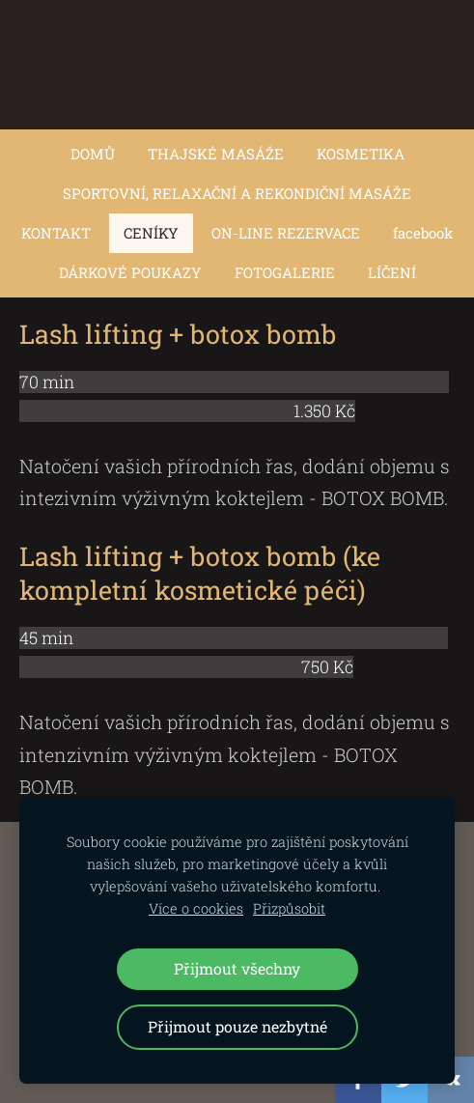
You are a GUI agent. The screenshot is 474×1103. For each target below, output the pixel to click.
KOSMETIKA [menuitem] (360, 153)
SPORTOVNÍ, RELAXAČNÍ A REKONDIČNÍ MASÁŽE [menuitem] (237, 193)
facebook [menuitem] (423, 232)
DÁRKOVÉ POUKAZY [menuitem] (130, 272)
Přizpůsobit (289, 908)
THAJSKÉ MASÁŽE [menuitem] (216, 153)
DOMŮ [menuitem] (92, 153)
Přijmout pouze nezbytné (237, 1026)
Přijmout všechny (237, 968)
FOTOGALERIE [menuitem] (285, 272)
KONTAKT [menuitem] (56, 232)
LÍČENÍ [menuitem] (392, 272)
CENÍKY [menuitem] (151, 232)
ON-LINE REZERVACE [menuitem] (285, 232)
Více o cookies (196, 908)
